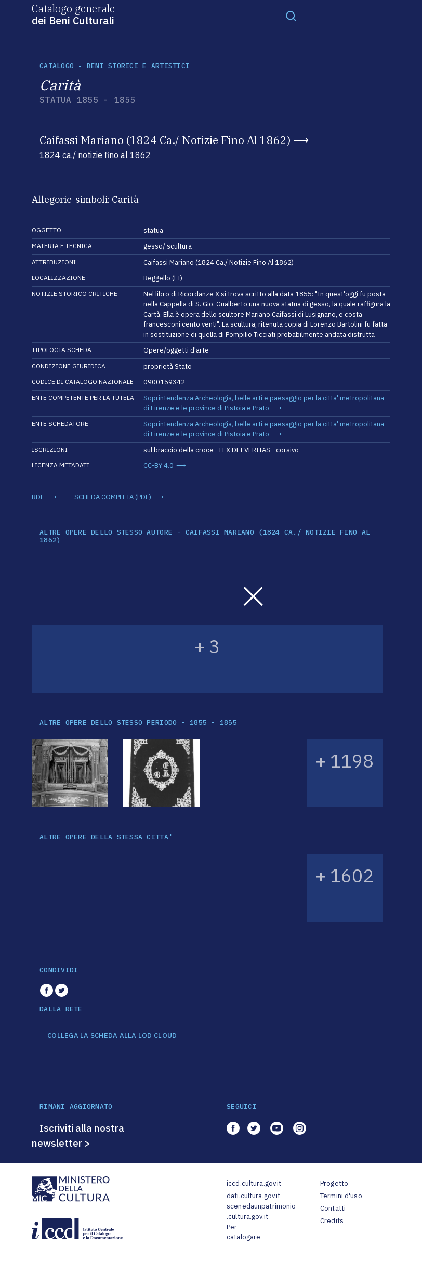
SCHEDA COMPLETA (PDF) (112, 496)
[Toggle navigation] (291, 15)
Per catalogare (243, 1232)
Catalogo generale (73, 14)
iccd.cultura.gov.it (254, 1183)
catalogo (56, 65)
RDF (38, 496)
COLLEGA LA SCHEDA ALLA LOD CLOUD (112, 1036)
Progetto (334, 1183)
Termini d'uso (341, 1195)
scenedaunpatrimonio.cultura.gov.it (261, 1211)
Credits (332, 1220)
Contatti (333, 1208)
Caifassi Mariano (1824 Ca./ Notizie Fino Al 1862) (165, 140)
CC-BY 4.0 (158, 465)
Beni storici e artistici (138, 65)
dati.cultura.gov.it (253, 1195)
